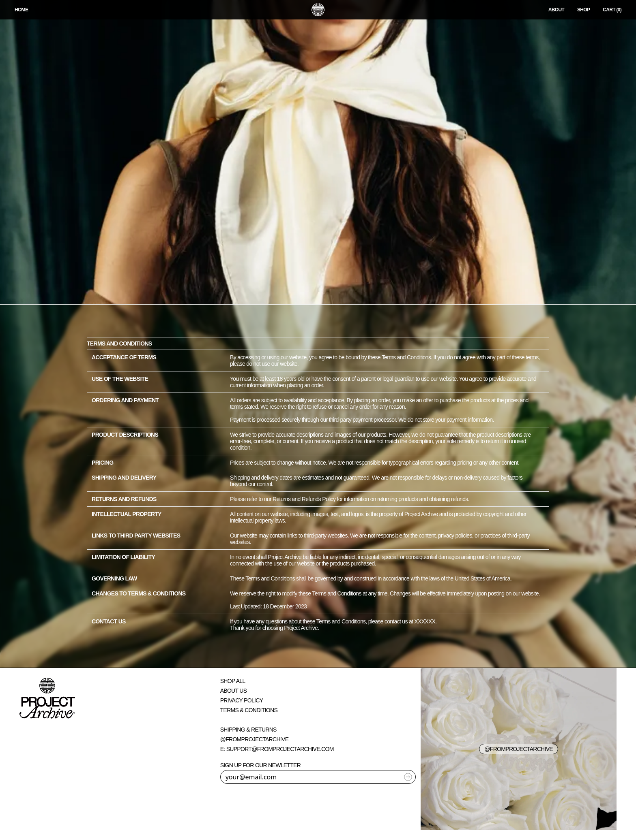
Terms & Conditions (248, 710)
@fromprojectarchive (254, 739)
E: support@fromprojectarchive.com (277, 749)
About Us (233, 690)
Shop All (232, 681)
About (556, 10)
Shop (583, 10)
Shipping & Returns (248, 729)
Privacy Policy (241, 700)
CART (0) (612, 10)
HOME (21, 10)
